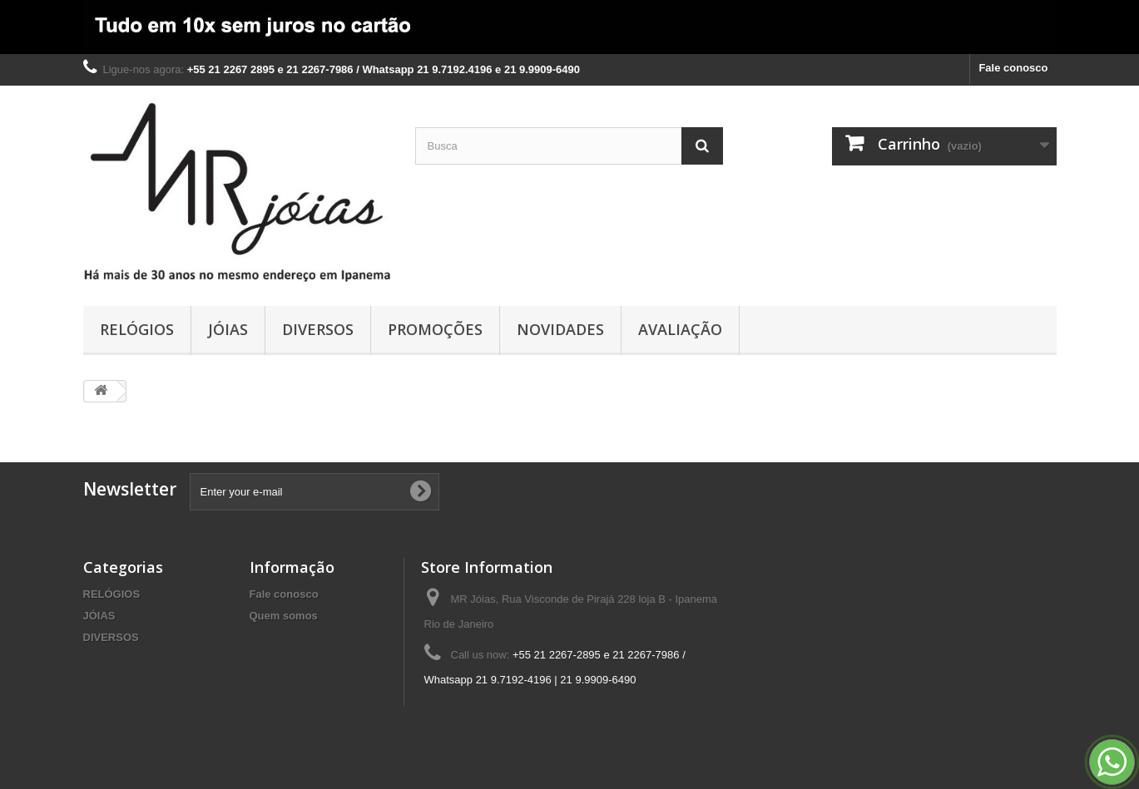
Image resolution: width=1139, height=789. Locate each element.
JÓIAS (228, 329)
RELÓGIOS (137, 329)
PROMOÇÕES (435, 329)
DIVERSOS (318, 329)
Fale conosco (1012, 68)
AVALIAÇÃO (680, 329)
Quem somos (284, 615)
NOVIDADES (560, 329)
